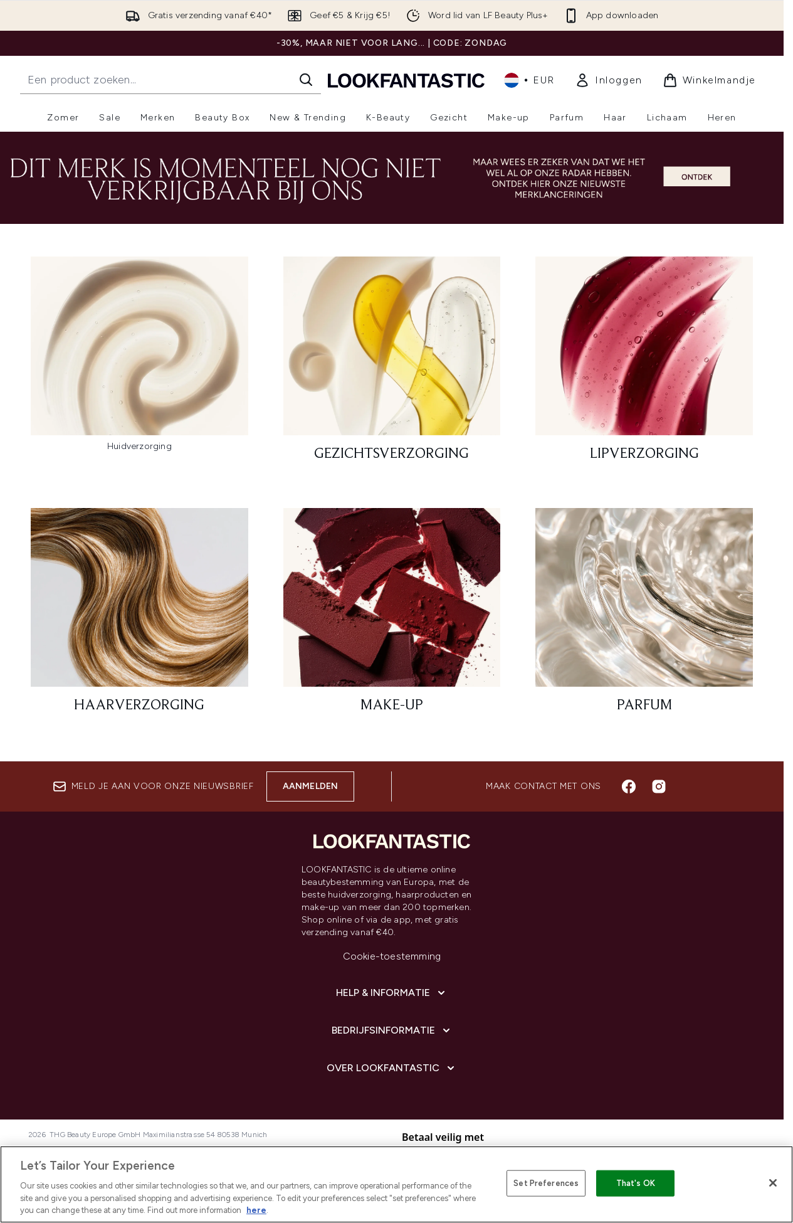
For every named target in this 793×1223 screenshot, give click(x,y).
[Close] (773, 1183)
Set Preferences (546, 1183)
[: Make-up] (392, 616)
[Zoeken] (305, 79)
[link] (608, 80)
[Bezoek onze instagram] (659, 786)
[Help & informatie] (392, 993)
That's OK (635, 1183)
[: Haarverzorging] (139, 616)
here (256, 1210)
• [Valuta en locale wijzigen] (529, 80)
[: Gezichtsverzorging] (392, 364)
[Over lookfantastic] (392, 1068)
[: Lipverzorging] (644, 364)
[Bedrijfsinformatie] (392, 1030)
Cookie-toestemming (392, 956)
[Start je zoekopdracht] (170, 79)
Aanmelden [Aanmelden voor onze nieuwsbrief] (311, 786)
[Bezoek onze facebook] (629, 786)
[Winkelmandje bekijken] (709, 80)
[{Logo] (406, 80)
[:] (139, 364)
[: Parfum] (644, 616)
